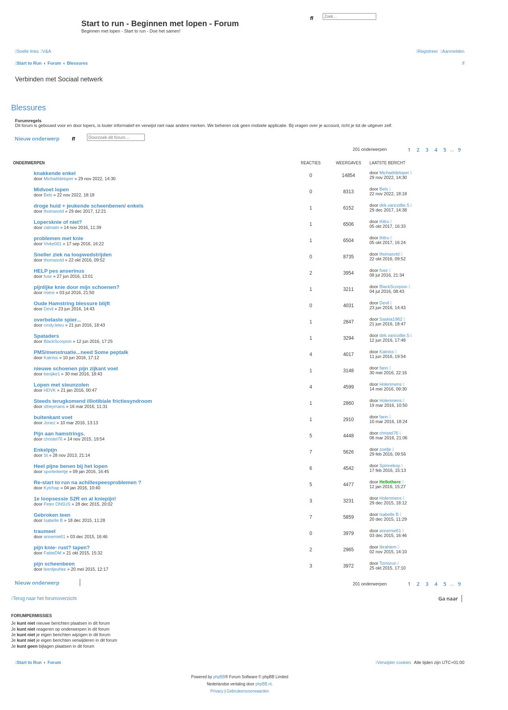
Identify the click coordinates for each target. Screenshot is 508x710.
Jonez (49, 422)
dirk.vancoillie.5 (394, 205)
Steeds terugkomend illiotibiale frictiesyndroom (93, 401)
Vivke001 (53, 243)
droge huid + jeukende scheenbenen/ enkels (89, 206)
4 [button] (436, 149)
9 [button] (459, 149)
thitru (384, 221)
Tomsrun (387, 563)
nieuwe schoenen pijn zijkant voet (76, 368)
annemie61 (54, 536)
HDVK (50, 390)
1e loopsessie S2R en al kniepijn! (75, 499)
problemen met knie (58, 238)
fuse (48, 276)
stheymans (54, 406)
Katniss (51, 357)
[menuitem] (46, 51)
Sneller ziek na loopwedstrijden (73, 255)
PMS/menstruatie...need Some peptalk (81, 352)
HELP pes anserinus (59, 271)
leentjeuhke (55, 569)
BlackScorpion (393, 286)
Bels (48, 194)
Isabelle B (53, 520)
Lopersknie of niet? (58, 222)
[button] (396, 149)
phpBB (219, 677)
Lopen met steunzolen (61, 385)
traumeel (45, 531)
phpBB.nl (264, 684)
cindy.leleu (54, 325)
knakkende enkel (55, 173)
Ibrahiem (387, 547)
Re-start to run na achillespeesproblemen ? (87, 482)
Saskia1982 (390, 319)
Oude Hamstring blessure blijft (72, 303)
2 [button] (418, 149)
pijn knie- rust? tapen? (62, 547)
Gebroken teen (52, 515)
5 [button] (444, 149)
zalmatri (51, 227)
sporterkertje (56, 471)
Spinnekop (389, 465)
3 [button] (426, 149)
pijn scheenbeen (54, 564)
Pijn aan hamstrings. (59, 434)
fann (383, 368)
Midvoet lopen (51, 189)
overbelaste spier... (57, 320)
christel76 (53, 439)
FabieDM (53, 552)
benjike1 (52, 373)
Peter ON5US (57, 504)
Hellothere (390, 481)
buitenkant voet (53, 417)
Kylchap (51, 487)
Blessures (28, 107)
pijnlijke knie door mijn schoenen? (76, 287)
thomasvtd (54, 211)
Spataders (46, 336)
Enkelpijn (45, 450)
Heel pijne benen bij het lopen (71, 466)
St (46, 455)
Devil (48, 308)
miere (49, 292)
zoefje (385, 449)
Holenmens (390, 384)
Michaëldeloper (58, 178)
